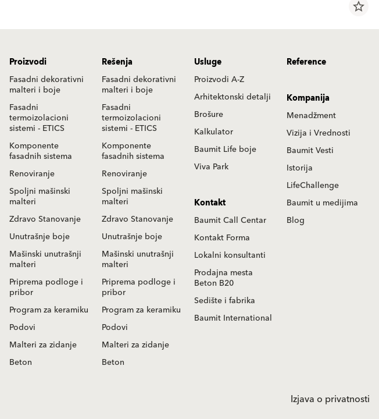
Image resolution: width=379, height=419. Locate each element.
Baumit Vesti (310, 151)
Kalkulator (213, 132)
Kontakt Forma (222, 238)
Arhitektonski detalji (232, 97)
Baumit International (233, 318)
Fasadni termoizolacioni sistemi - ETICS (39, 118)
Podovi (22, 328)
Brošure (208, 115)
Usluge (207, 62)
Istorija (300, 168)
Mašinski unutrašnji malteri (45, 259)
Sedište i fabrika (224, 301)
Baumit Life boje (225, 150)
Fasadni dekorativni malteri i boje (46, 85)
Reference (306, 62)
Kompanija (308, 98)
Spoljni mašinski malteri (39, 196)
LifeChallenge (313, 186)
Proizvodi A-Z (219, 80)
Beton (20, 363)
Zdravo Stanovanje (45, 219)
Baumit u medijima (322, 203)
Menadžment (311, 116)
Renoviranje (32, 174)
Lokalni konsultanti (230, 255)
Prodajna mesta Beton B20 (223, 278)
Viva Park (211, 167)
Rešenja (117, 62)
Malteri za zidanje (43, 345)
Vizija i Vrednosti (319, 133)
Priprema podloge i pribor (46, 287)
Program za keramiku (48, 310)
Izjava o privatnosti (330, 399)
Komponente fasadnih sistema (40, 151)
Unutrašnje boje (39, 237)
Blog (296, 221)
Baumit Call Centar (230, 221)
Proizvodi (28, 62)
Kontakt (210, 203)
